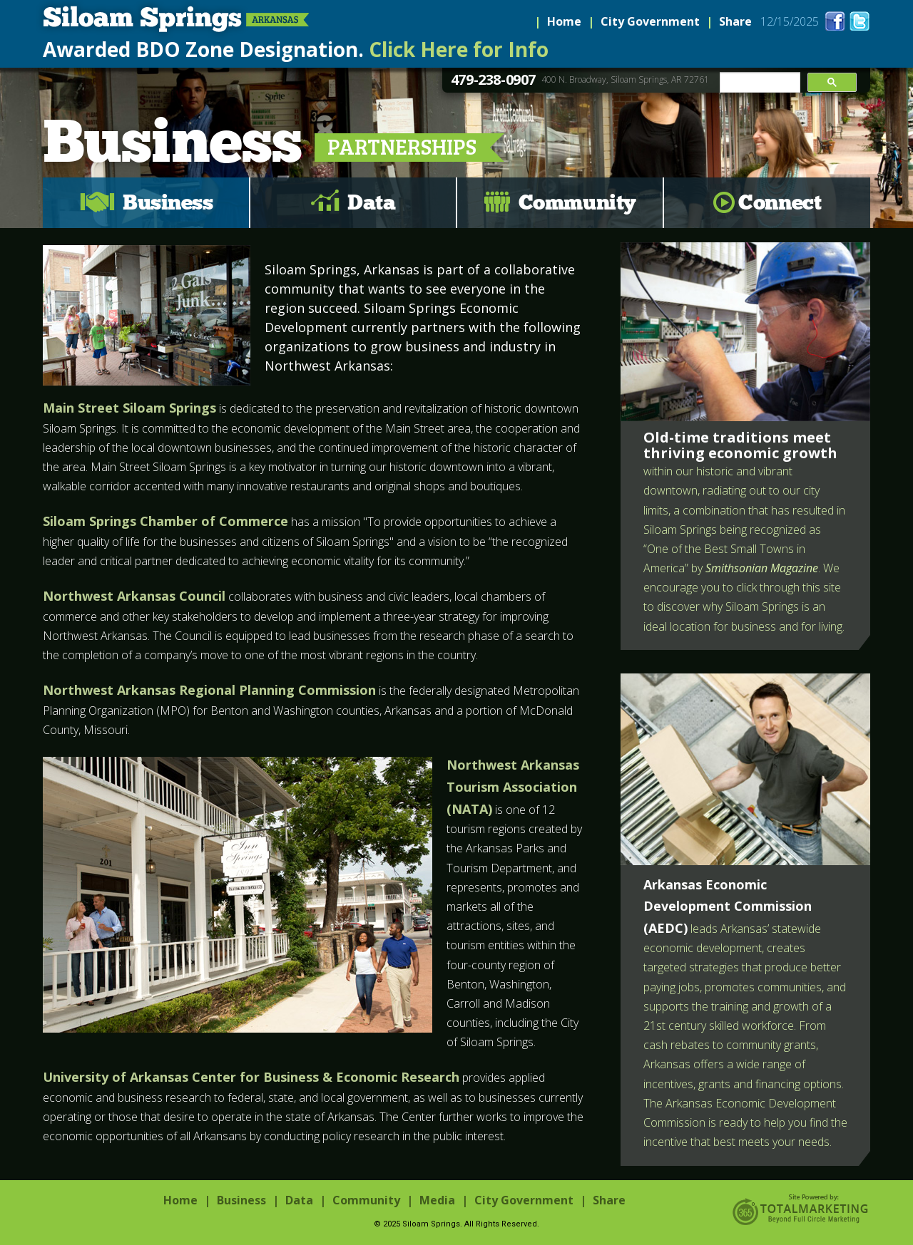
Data (371, 202)
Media (437, 1200)
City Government (650, 21)
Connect (779, 202)
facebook (835, 21)
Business (168, 202)
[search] (758, 82)
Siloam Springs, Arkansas (173, 20)
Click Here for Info (459, 49)
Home (564, 21)
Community (577, 202)
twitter (859, 21)
